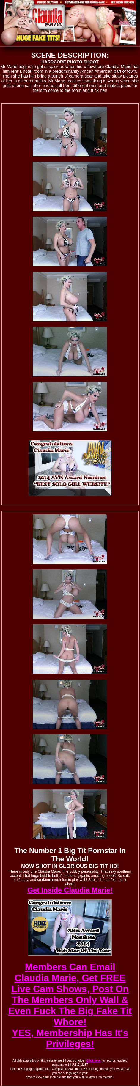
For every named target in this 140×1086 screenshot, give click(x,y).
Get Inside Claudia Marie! (70, 890)
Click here (93, 1060)
